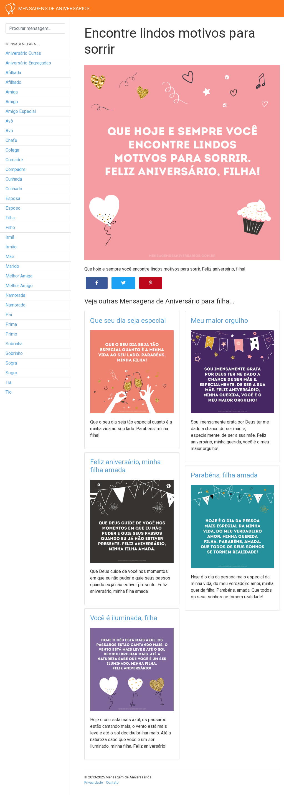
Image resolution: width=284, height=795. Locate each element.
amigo (12, 101)
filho (10, 227)
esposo (13, 208)
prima (11, 324)
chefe (11, 140)
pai (9, 314)
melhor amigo (19, 285)
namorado (16, 305)
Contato (112, 782)
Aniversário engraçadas (28, 63)
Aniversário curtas (23, 53)
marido (12, 266)
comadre (14, 159)
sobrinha (14, 343)
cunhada (14, 179)
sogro (11, 372)
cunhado (14, 188)
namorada (15, 295)
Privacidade (93, 782)
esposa (13, 198)
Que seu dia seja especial (128, 320)
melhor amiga (19, 276)
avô (9, 121)
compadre (16, 169)
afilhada (13, 72)
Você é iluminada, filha (123, 618)
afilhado (13, 82)
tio (9, 392)
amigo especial (21, 111)
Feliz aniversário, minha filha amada (125, 466)
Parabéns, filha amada (224, 475)
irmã (10, 237)
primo (11, 334)
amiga (12, 92)
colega (12, 150)
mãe (10, 256)
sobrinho (14, 353)
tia (8, 382)
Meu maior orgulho (219, 320)
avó (9, 130)
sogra (11, 363)
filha (10, 217)
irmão (11, 247)
